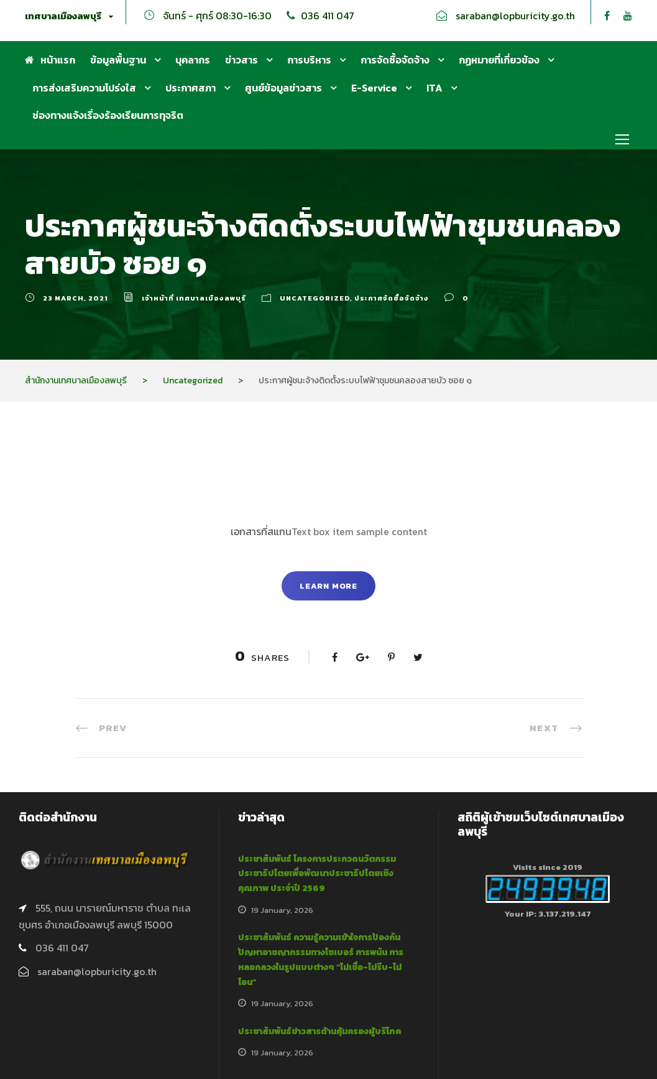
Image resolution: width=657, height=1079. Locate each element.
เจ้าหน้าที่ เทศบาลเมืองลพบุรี (194, 298)
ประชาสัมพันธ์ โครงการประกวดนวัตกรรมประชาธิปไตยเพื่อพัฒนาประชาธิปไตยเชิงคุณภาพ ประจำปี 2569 (317, 873)
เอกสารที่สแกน (261, 531)
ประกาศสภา (190, 87)
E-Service (374, 87)
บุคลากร (192, 59)
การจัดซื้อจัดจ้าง (395, 59)
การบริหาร (309, 59)
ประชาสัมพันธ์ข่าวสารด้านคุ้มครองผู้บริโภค (319, 1031)
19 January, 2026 (282, 910)
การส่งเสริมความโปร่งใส (84, 87)
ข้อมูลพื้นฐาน (118, 59)
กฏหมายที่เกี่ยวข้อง (499, 59)
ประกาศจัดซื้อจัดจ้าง (391, 298)
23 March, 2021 (75, 298)
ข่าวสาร (241, 59)
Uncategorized (315, 298)
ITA (434, 87)
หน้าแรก (50, 59)
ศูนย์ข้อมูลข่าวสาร (283, 87)
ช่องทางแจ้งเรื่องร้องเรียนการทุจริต (107, 115)
